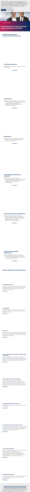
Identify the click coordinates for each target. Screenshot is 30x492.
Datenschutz (13, 5)
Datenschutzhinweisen (21, 6)
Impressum (3, 7)
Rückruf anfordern (12, 452)
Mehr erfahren (14, 61)
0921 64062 (8, 484)
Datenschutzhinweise (9, 7)
